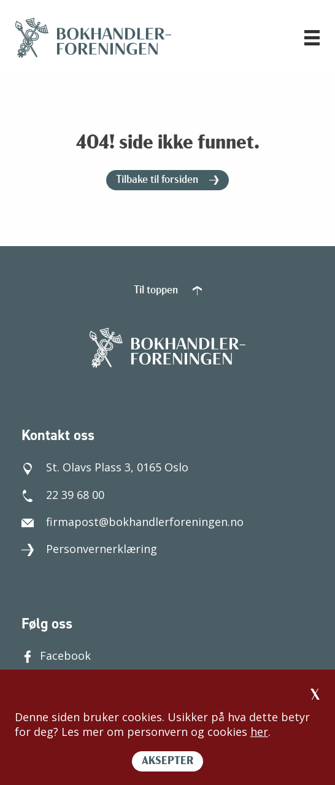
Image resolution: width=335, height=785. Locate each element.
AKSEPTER (167, 761)
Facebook (56, 655)
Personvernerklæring (89, 548)
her (259, 731)
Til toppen (168, 290)
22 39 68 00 (62, 494)
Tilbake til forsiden (167, 180)
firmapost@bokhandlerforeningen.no (132, 521)
